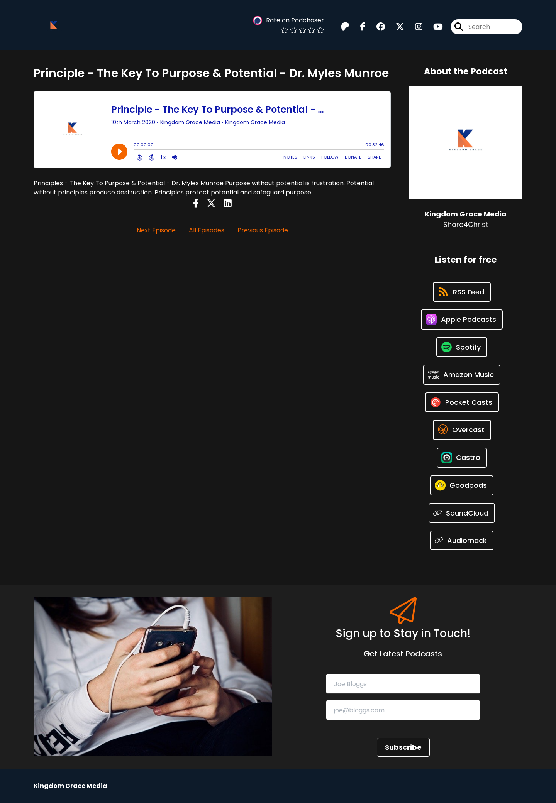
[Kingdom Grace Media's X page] (395, 27)
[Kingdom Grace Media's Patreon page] (345, 27)
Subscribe (403, 747)
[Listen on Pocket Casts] (462, 402)
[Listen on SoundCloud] (462, 513)
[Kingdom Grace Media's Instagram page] (414, 27)
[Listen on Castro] (462, 458)
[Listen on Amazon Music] (461, 375)
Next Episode (156, 230)
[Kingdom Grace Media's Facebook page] (358, 27)
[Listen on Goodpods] (461, 485)
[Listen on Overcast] (462, 430)
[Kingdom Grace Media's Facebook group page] (376, 27)
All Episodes (206, 230)
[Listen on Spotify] (461, 347)
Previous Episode (262, 230)
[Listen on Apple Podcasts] (462, 319)
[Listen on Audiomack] (462, 540)
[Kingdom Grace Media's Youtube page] (433, 27)
